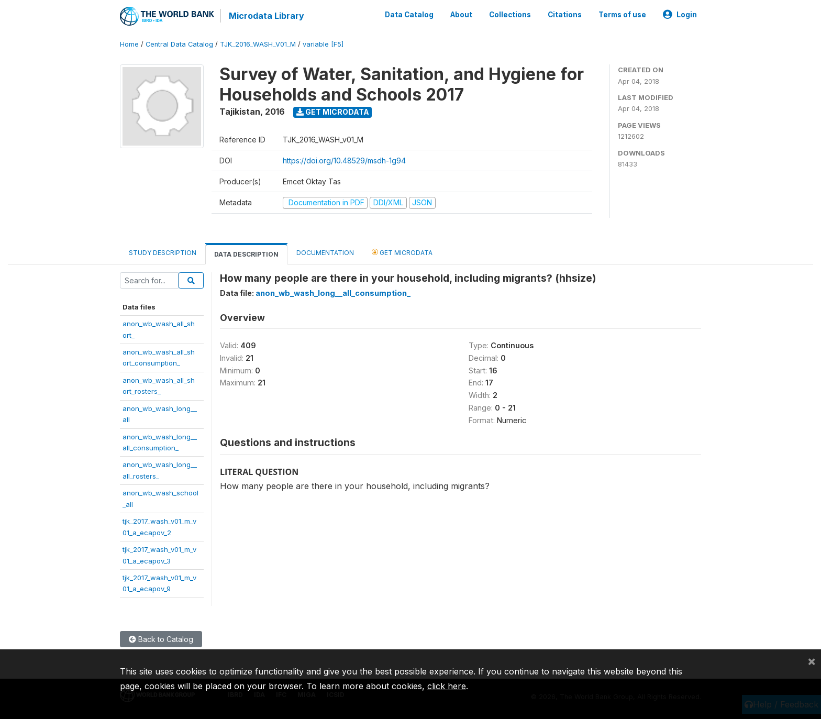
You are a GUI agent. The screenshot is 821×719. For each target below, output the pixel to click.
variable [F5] (323, 44)
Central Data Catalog (179, 44)
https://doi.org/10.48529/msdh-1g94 (344, 160)
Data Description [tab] (246, 254)
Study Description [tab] (162, 253)
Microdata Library (266, 15)
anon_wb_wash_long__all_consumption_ (333, 293)
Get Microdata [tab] (402, 252)
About (461, 14)
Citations (565, 14)
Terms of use (622, 14)
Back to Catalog (161, 639)
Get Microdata (332, 111)
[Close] (811, 661)
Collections (510, 14)
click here (446, 686)
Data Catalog (409, 14)
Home (129, 44)
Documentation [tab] (325, 253)
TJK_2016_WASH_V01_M (258, 44)
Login (680, 14)
